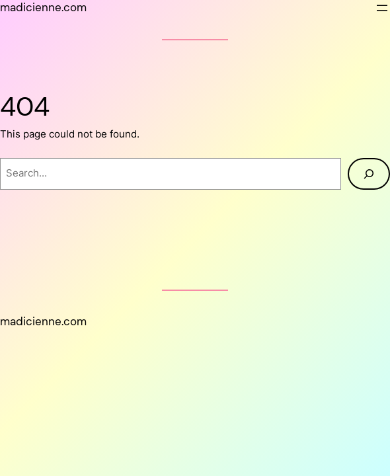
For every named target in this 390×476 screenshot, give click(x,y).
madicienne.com (43, 8)
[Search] (369, 174)
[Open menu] (382, 8)
